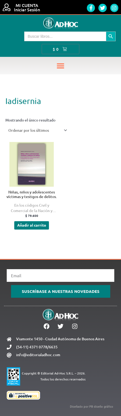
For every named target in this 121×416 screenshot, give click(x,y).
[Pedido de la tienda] (36, 130)
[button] (61, 66)
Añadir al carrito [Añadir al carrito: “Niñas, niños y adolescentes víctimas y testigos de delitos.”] (31, 225)
